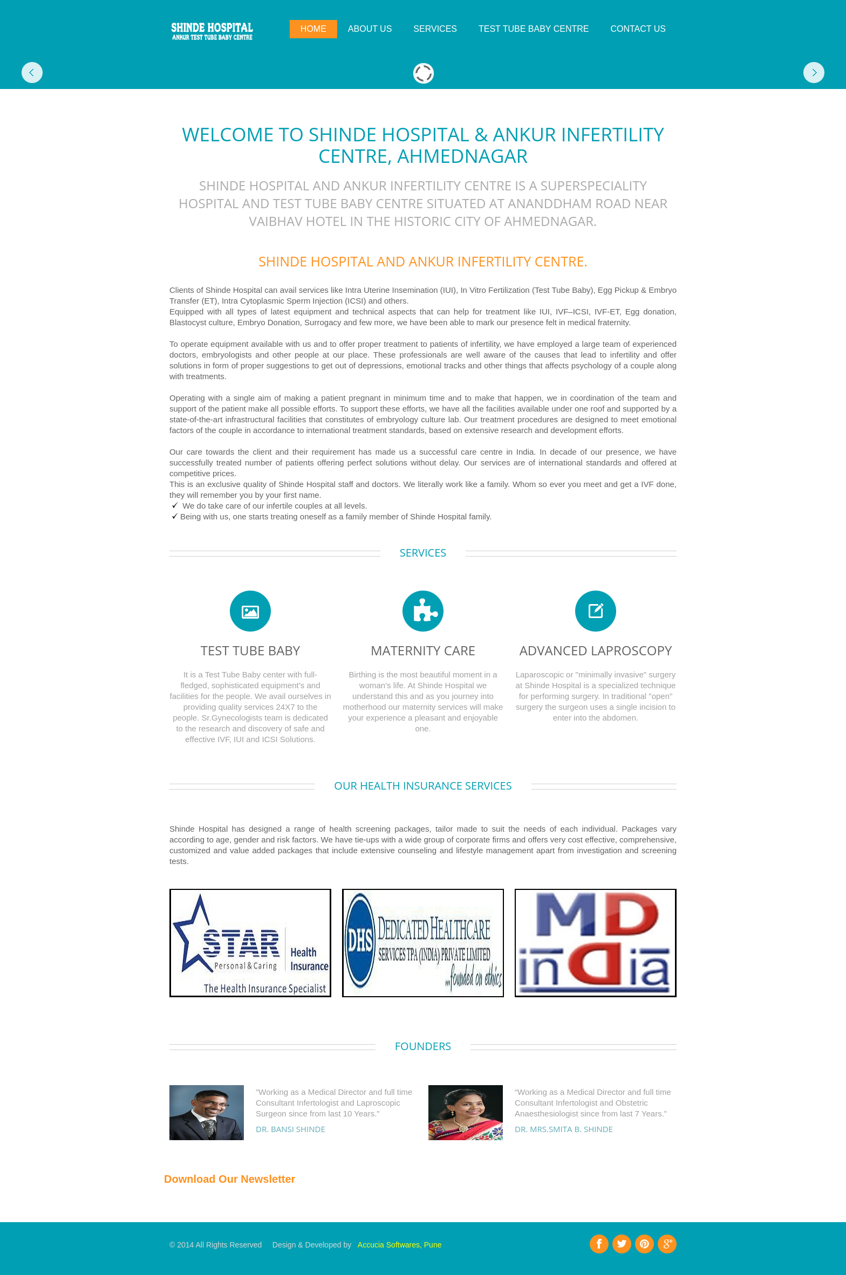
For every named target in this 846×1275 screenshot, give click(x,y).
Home (313, 28)
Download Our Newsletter (229, 1179)
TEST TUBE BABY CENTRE (534, 28)
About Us (370, 28)
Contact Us (638, 28)
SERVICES (435, 28)
